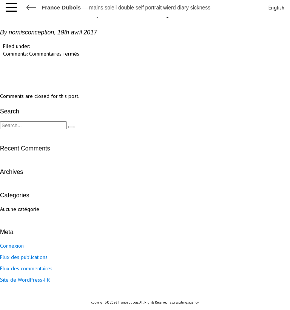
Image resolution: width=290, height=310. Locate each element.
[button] (13, 7)
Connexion (12, 245)
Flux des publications (24, 257)
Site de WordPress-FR (25, 279)
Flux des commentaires (26, 268)
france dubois (128, 302)
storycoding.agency (184, 302)
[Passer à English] (275, 6)
